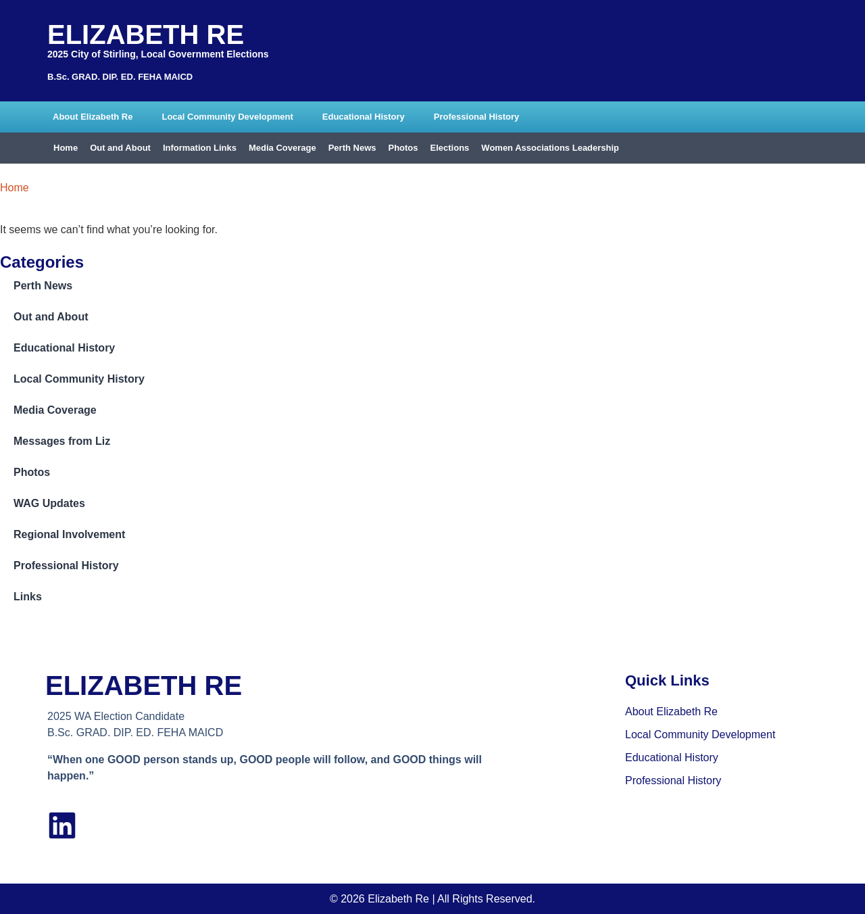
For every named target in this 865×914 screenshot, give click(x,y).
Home (65, 148)
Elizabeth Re (145, 34)
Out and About (120, 148)
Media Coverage (282, 148)
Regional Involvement (69, 534)
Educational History (363, 117)
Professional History (476, 117)
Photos (403, 148)
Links (28, 596)
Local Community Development (227, 117)
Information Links (200, 148)
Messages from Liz (62, 441)
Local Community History (79, 379)
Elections (450, 148)
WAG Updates (49, 503)
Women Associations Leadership (550, 148)
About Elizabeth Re (92, 117)
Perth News (352, 148)
